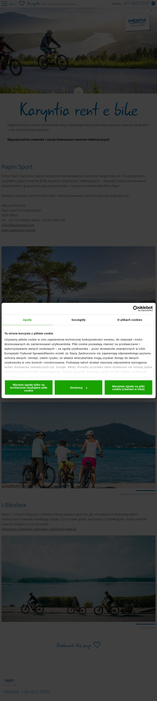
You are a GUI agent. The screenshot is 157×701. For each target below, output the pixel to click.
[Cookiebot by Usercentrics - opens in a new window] (136, 309)
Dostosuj (78, 387)
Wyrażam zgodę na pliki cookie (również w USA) (128, 387)
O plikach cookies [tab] (129, 319)
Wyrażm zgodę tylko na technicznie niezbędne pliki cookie (28, 387)
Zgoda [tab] (27, 319)
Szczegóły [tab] (78, 319)
